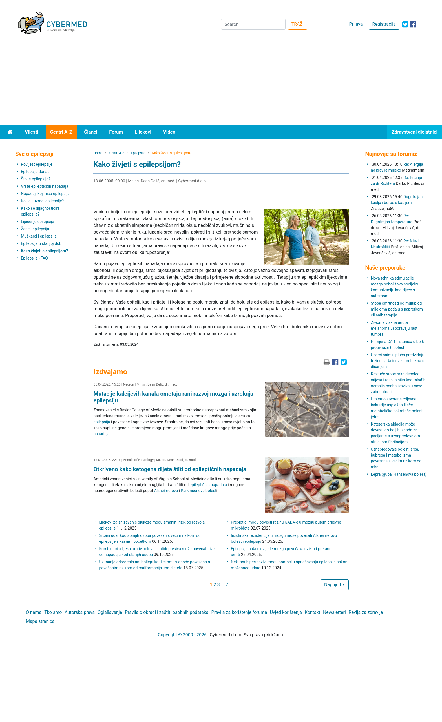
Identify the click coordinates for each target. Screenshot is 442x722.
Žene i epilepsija (35, 229)
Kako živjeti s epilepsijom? (44, 251)
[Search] (253, 24)
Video (169, 132)
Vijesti (31, 132)
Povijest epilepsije (36, 164)
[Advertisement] (221, 82)
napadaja (101, 433)
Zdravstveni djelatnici (414, 132)
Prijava (356, 24)
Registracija (384, 24)
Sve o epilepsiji (34, 153)
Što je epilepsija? (35, 179)
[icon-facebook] (412, 24)
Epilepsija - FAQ (34, 258)
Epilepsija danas (35, 171)
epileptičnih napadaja (208, 484)
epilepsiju (101, 422)
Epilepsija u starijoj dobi (41, 243)
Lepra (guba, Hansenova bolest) (398, 474)
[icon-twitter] (405, 24)
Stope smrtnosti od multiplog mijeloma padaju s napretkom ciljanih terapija (397, 309)
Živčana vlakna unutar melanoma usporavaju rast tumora (394, 328)
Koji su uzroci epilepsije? (42, 201)
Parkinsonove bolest (198, 490)
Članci (90, 132)
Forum (116, 132)
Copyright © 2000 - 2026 (182, 634)
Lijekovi (143, 132)
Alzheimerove (166, 490)
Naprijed (334, 584)
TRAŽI (297, 24)
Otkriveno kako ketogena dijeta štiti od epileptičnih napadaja (169, 469)
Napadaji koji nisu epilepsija (45, 193)
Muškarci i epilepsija (39, 236)
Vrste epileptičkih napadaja (44, 186)
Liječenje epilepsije (37, 221)
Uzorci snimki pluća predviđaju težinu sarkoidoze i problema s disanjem (397, 361)
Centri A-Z (61, 132)
